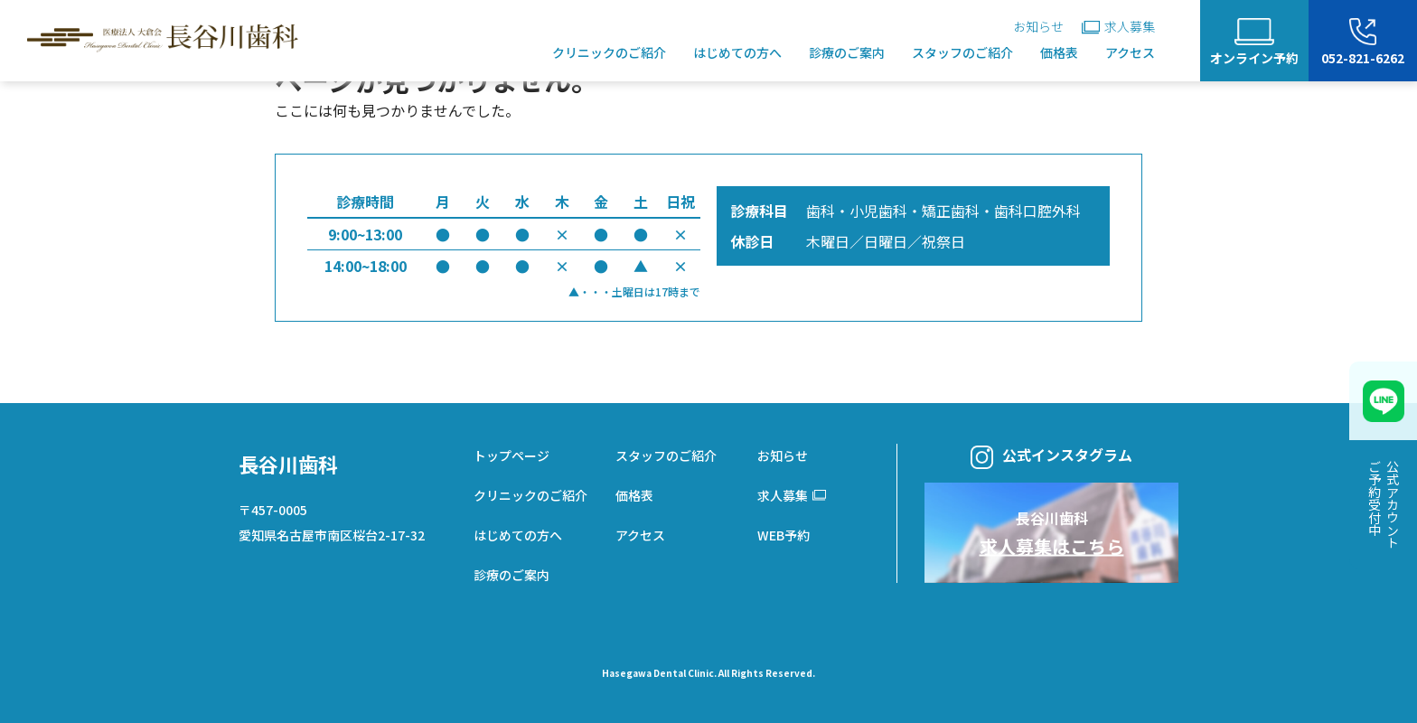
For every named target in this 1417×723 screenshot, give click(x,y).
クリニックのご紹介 (609, 52)
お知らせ (1038, 26)
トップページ (511, 455)
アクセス (1130, 52)
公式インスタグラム (1051, 456)
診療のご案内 (847, 52)
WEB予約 (783, 535)
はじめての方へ (737, 52)
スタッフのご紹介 (962, 52)
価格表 (1059, 52)
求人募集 (1118, 26)
